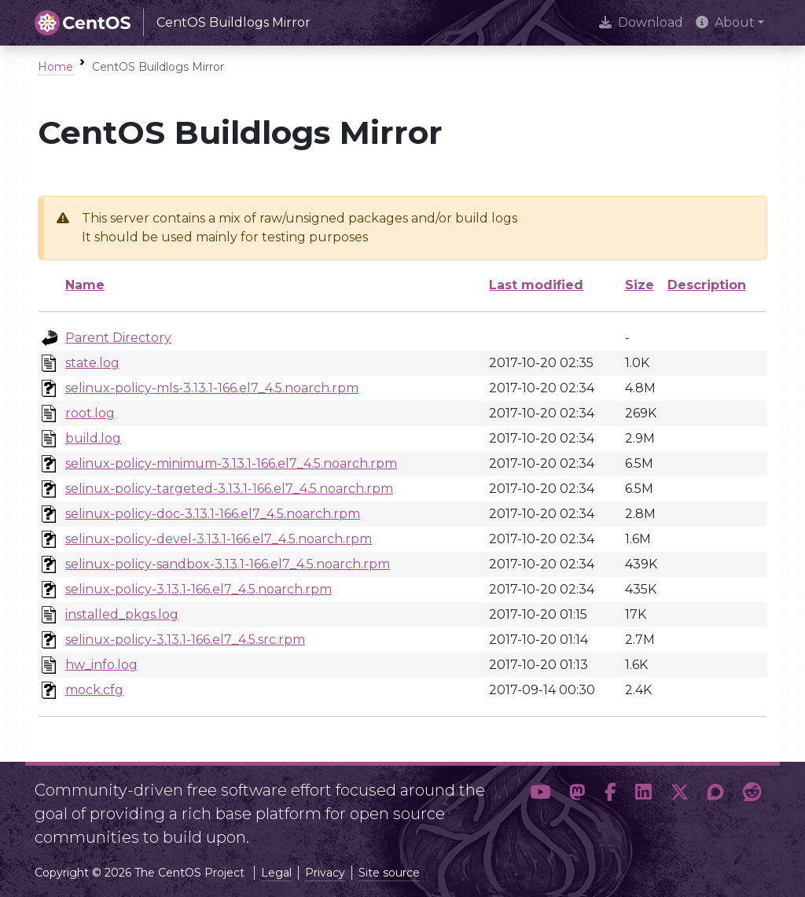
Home (55, 67)
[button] (540, 807)
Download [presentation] (641, 22)
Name (85, 285)
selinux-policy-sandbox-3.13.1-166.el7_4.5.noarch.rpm (227, 564)
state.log (92, 362)
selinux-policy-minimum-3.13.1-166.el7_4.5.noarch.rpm (231, 463)
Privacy (325, 873)
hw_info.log (101, 664)
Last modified (536, 285)
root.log (90, 413)
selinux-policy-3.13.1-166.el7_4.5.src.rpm (185, 639)
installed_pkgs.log (121, 614)
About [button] (725, 22)
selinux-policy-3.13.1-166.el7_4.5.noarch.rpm (198, 589)
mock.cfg (94, 689)
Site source (389, 873)
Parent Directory (118, 337)
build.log (93, 438)
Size (639, 285)
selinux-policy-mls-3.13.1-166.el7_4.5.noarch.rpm (211, 387)
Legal (276, 873)
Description (706, 285)
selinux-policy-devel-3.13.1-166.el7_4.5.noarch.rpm (218, 538)
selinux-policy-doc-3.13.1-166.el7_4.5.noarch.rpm (212, 513)
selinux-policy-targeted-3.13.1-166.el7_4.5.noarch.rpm (229, 488)
